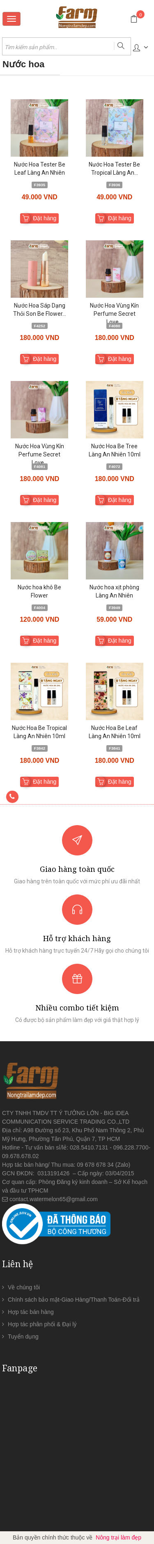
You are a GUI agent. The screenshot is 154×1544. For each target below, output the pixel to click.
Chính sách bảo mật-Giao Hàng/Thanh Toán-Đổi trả (74, 1299)
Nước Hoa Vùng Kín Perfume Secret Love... (114, 313)
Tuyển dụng (23, 1336)
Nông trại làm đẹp (118, 1537)
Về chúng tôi (24, 1287)
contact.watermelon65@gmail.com (53, 1199)
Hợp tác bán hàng (31, 1312)
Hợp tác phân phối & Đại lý (42, 1324)
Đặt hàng (44, 218)
